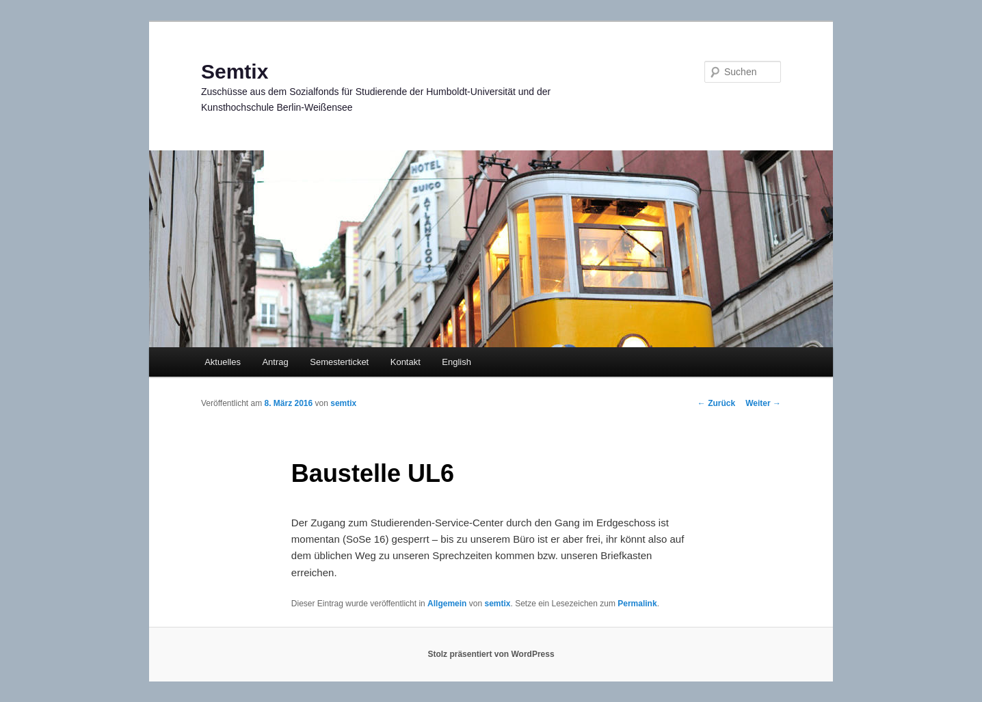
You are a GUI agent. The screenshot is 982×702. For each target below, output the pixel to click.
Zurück (716, 403)
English (456, 362)
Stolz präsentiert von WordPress (490, 654)
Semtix (234, 71)
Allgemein (446, 603)
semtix (343, 403)
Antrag (275, 362)
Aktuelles (222, 362)
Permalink (637, 603)
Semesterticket (339, 362)
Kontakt (405, 362)
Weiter (763, 403)
